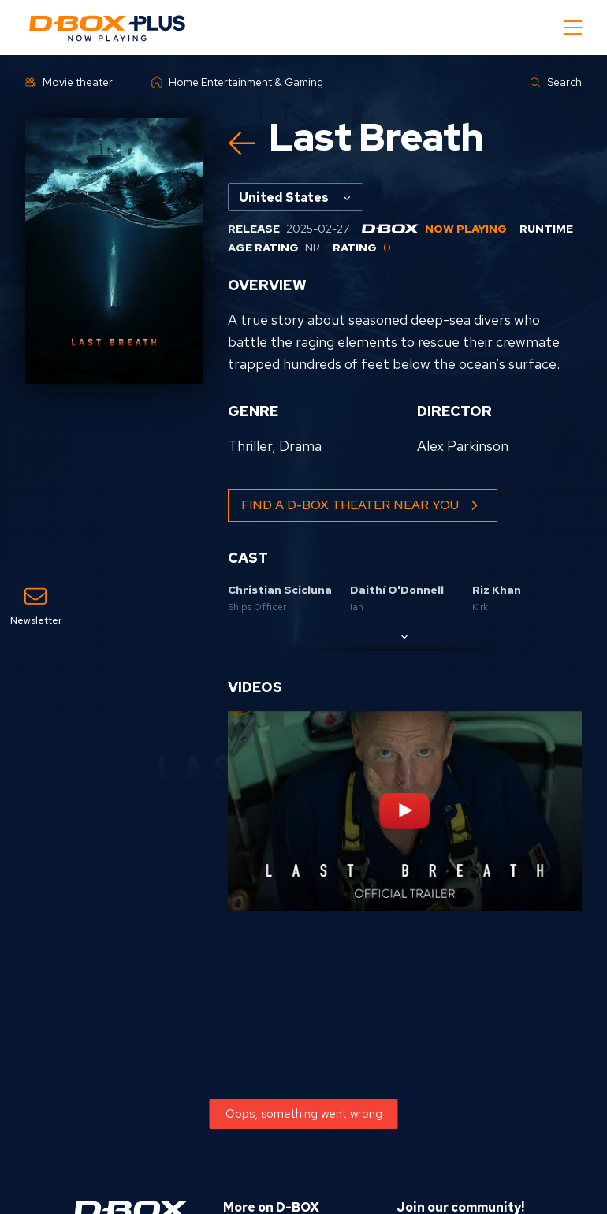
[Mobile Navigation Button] (572, 27)
